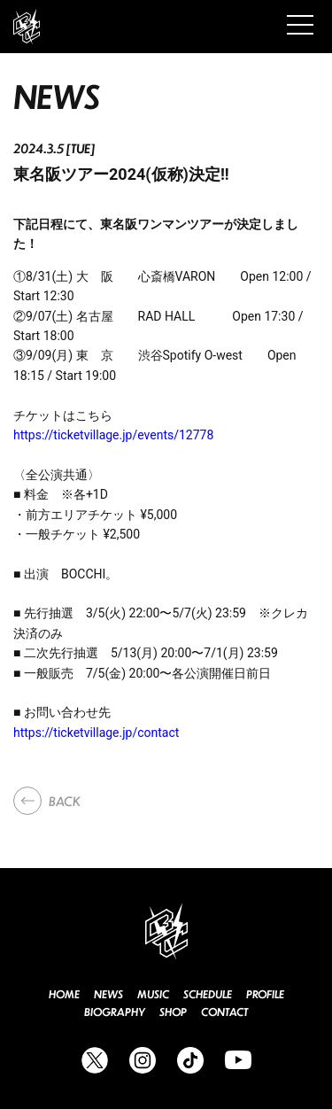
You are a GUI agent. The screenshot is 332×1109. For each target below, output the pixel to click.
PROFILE (265, 994)
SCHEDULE (207, 994)
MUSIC (153, 994)
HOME (64, 994)
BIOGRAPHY (114, 1012)
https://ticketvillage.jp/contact (96, 732)
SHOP (173, 1012)
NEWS (108, 994)
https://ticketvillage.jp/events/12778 (113, 435)
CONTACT (224, 1012)
